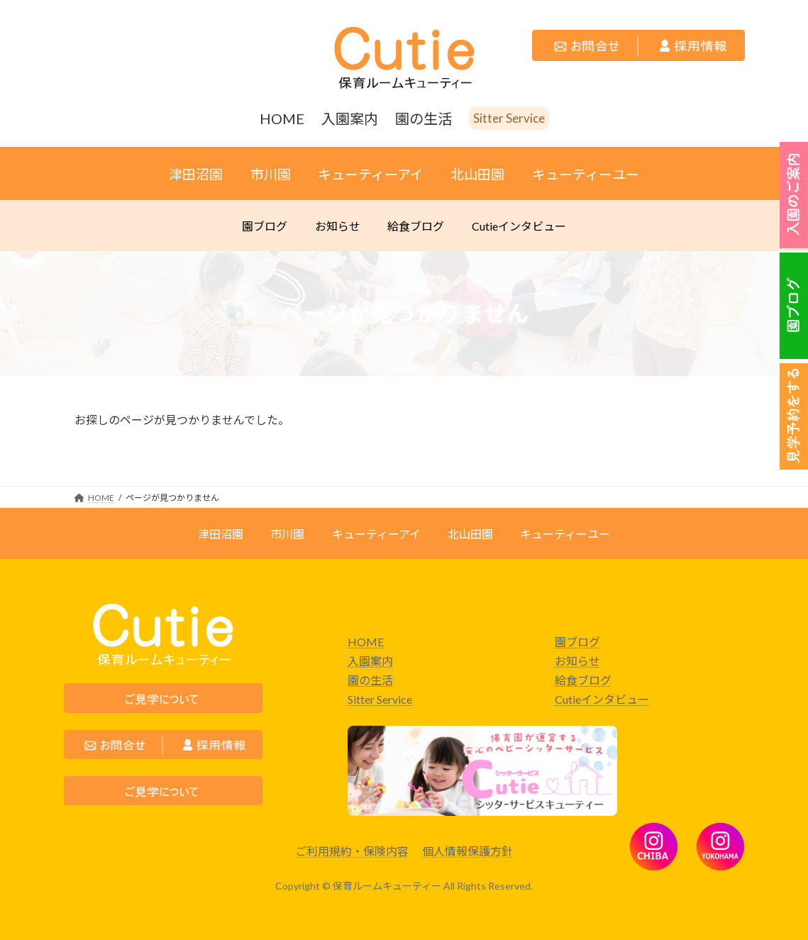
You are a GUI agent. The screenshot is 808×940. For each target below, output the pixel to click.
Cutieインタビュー (602, 699)
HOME (366, 641)
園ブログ (577, 641)
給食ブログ (583, 680)
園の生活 (370, 680)
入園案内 (370, 661)
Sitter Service (380, 699)
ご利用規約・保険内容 (352, 851)
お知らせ (577, 661)
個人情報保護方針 (467, 851)
